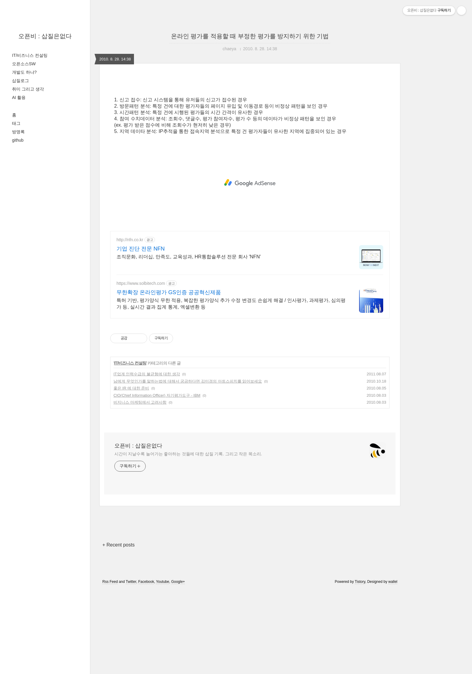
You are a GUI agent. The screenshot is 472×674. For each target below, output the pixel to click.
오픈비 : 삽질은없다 (45, 36)
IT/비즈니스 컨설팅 (30, 55)
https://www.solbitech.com (140, 367)
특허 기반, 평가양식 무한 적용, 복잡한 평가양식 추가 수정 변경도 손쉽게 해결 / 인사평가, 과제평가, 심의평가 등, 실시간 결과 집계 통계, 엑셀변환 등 (231, 388)
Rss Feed (110, 666)
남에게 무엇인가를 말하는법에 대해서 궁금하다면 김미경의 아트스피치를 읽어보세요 (187, 465)
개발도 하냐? (24, 72)
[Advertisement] (250, 133)
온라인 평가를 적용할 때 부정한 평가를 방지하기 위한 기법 (250, 36)
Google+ (178, 666)
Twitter (131, 666)
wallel (392, 666)
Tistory (360, 666)
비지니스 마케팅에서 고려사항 (139, 486)
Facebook (146, 666)
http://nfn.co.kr (129, 324)
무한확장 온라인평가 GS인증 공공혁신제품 (168, 377)
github (17, 140)
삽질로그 (20, 80)
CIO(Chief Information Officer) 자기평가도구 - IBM (156, 479)
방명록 (18, 131)
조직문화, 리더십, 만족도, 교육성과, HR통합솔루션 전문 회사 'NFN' (188, 340)
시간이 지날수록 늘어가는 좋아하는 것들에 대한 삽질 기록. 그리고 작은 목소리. (188, 538)
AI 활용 (19, 97)
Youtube (162, 666)
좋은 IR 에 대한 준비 (131, 472)
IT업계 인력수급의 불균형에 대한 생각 (146, 458)
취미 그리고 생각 (28, 89)
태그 (16, 123)
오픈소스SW (24, 63)
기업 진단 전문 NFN (140, 333)
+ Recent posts (118, 629)
